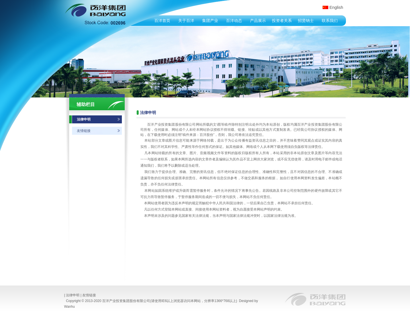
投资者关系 (282, 20)
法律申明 (84, 119)
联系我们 (330, 20)
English (336, 7)
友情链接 (84, 131)
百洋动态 (234, 20)
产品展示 (258, 20)
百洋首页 (162, 20)
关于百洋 (186, 20)
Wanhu (69, 307)
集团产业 (210, 20)
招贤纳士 (306, 20)
